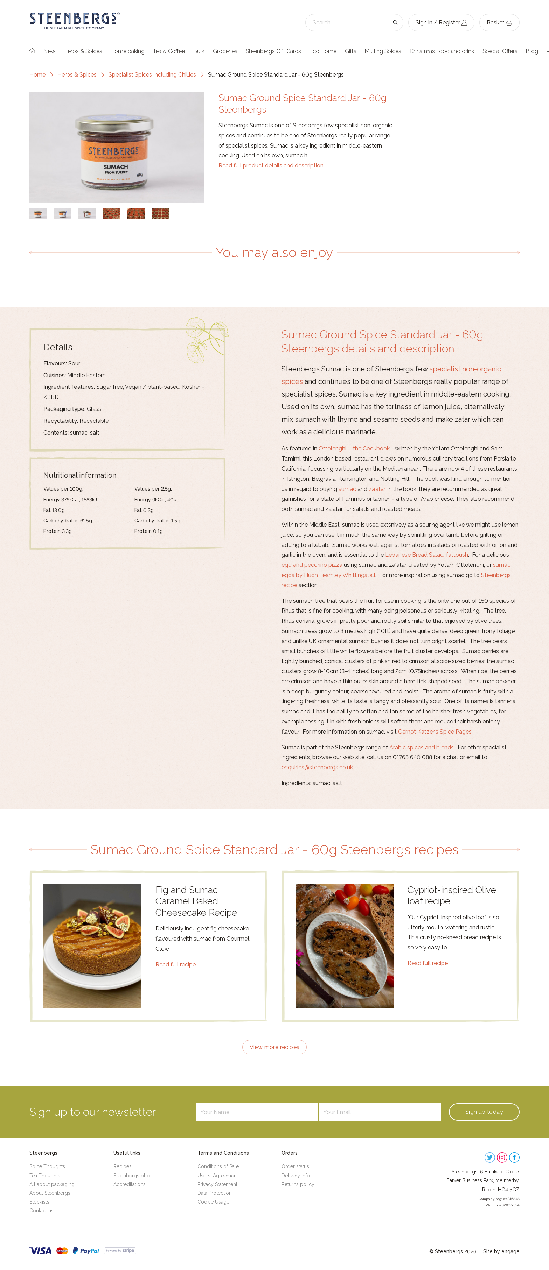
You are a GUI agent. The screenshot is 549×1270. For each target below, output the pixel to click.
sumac (347, 489)
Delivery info (296, 1175)
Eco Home (323, 51)
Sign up (484, 1111)
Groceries (225, 51)
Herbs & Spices (83, 51)
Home (37, 74)
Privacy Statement (217, 1184)
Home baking (128, 51)
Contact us (41, 1210)
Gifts (350, 51)
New (49, 51)
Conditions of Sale (218, 1166)
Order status (295, 1166)
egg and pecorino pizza (312, 565)
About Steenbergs (49, 1193)
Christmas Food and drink (442, 51)
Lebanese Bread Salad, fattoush (426, 554)
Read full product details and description (271, 165)
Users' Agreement (217, 1175)
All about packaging (52, 1184)
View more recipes (275, 1047)
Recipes (122, 1166)
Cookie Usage (213, 1202)
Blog (532, 51)
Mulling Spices (383, 51)
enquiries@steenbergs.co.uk (317, 767)
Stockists (39, 1202)
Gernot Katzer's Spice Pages (435, 731)
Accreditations (129, 1184)
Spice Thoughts (47, 1166)
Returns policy (298, 1184)
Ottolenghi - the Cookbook (354, 448)
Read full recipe (175, 964)
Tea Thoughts (44, 1175)
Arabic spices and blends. (422, 747)
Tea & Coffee (169, 51)
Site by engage (501, 1251)
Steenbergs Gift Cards (273, 51)
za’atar (377, 489)
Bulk (198, 51)
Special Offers (499, 51)
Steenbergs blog (132, 1175)
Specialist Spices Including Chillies (152, 74)
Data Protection (214, 1193)
